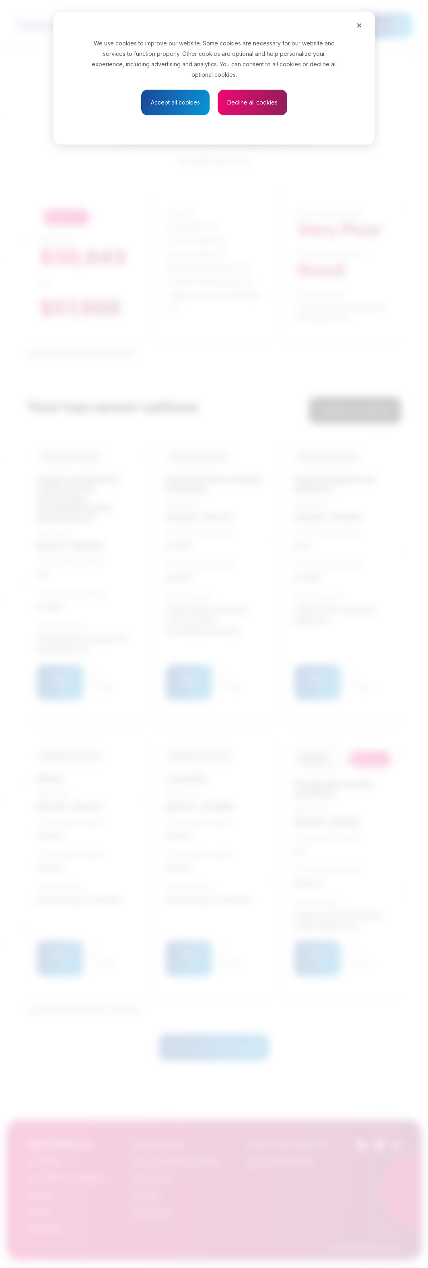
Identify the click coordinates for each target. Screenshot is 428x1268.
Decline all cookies (252, 102)
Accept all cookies (175, 102)
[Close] (359, 25)
